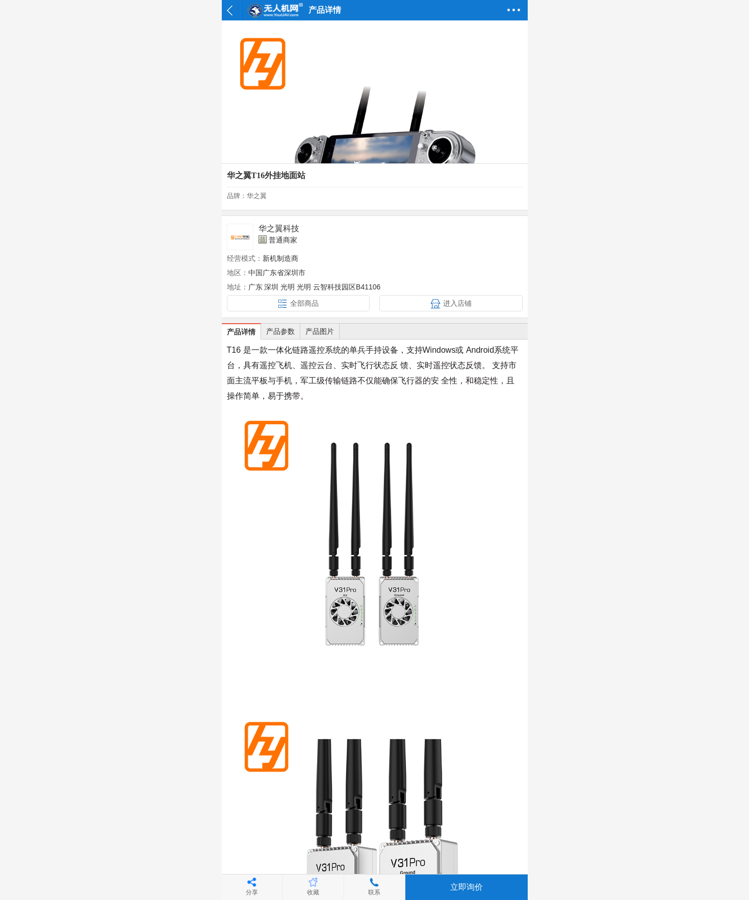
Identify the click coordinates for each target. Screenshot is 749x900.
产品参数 (280, 331)
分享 (252, 892)
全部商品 (304, 303)
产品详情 (241, 332)
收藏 (313, 892)
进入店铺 (457, 303)
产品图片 (319, 331)
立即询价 (466, 887)
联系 (374, 892)
